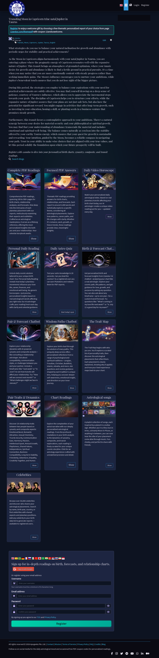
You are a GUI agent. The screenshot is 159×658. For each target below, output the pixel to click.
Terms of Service (69, 644)
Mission (58, 644)
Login (136, 4)
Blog (103, 644)
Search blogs (16, 159)
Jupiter (40, 43)
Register (145, 4)
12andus (17, 38)
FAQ (91, 644)
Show (33, 238)
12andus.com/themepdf (21, 31)
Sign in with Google (22, 569)
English (52, 43)
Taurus (46, 43)
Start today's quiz (67, 312)
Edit (104, 40)
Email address (18, 591)
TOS (38, 617)
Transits (20, 43)
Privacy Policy (50, 617)
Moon (26, 43)
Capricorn (33, 43)
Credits (97, 644)
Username (16, 578)
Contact (50, 644)
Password (15, 601)
